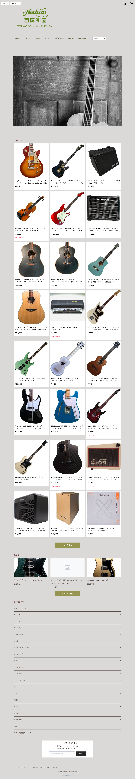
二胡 (15, 693)
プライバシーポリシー (22, 767)
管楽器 (16, 713)
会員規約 (55, 767)
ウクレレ (17, 621)
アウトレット (27, 38)
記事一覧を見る (68, 594)
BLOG (38, 38)
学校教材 (17, 707)
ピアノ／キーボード (21, 680)
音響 (15, 726)
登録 (80, 754)
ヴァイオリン (18, 615)
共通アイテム (18, 700)
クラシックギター (20, 654)
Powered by (67, 775)
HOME (16, 38)
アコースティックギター (22, 608)
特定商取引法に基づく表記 (41, 767)
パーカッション (19, 667)
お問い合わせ (59, 38)
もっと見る (67, 545)
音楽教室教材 (18, 720)
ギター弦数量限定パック (22, 733)
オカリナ (17, 641)
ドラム (16, 661)
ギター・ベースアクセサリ (23, 648)
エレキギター (18, 628)
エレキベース (18, 634)
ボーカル (17, 687)
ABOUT (71, 38)
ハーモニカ (18, 674)
